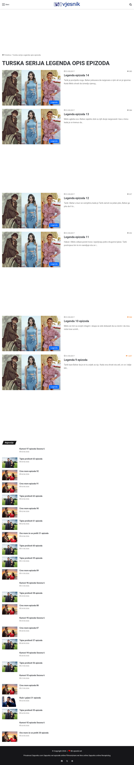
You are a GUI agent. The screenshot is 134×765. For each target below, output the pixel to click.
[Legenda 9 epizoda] (31, 372)
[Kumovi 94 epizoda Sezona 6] (9, 655)
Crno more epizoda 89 (29, 570)
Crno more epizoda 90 (29, 508)
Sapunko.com (37, 755)
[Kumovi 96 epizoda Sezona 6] (9, 586)
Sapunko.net (49, 755)
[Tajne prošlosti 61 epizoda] (9, 524)
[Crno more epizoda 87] (9, 632)
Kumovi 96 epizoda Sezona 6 (32, 583)
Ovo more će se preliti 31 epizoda (34, 533)
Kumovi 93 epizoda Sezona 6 (32, 675)
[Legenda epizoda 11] (31, 249)
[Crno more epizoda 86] (9, 689)
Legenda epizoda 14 (76, 75)
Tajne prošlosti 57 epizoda (30, 640)
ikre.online (84, 755)
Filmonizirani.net (73, 755)
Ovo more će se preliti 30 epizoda (34, 733)
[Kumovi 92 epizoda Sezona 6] (9, 725)
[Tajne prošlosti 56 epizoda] (9, 667)
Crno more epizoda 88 (29, 605)
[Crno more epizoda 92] (9, 475)
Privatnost (27, 755)
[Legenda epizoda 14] (31, 88)
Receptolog (106, 755)
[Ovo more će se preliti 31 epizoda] (9, 537)
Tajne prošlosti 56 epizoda (30, 663)
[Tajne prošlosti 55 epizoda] (9, 714)
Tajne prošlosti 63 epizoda (30, 459)
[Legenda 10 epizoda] (31, 333)
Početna (6, 55)
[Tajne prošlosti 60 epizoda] (9, 549)
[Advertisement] (67, 31)
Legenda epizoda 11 (76, 237)
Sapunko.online (95, 755)
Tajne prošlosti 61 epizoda (30, 521)
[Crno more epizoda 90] (9, 512)
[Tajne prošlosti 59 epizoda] (9, 562)
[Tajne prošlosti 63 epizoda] (9, 462)
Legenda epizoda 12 (76, 198)
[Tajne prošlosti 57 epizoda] (9, 644)
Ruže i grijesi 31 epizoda (30, 698)
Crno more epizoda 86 (29, 685)
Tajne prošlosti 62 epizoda (30, 496)
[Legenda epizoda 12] (31, 210)
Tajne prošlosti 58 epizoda (30, 593)
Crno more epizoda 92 (29, 471)
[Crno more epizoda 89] (9, 574)
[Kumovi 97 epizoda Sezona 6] (9, 451)
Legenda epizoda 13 (76, 114)
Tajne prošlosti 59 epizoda (30, 558)
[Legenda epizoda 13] (31, 126)
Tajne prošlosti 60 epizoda (30, 546)
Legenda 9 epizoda (75, 360)
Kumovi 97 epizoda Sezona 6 (32, 449)
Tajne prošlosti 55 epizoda (30, 710)
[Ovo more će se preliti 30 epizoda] (9, 736)
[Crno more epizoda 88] (9, 609)
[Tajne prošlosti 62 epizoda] (9, 500)
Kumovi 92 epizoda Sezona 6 (32, 723)
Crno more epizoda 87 (29, 628)
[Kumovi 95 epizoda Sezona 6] (9, 621)
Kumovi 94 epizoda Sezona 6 (32, 653)
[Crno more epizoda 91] (9, 487)
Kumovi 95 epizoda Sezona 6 (32, 618)
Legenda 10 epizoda (76, 321)
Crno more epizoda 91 (29, 484)
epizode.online (60, 755)
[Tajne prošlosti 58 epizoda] (9, 597)
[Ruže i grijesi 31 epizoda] (9, 701)
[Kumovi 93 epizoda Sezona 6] (9, 678)
